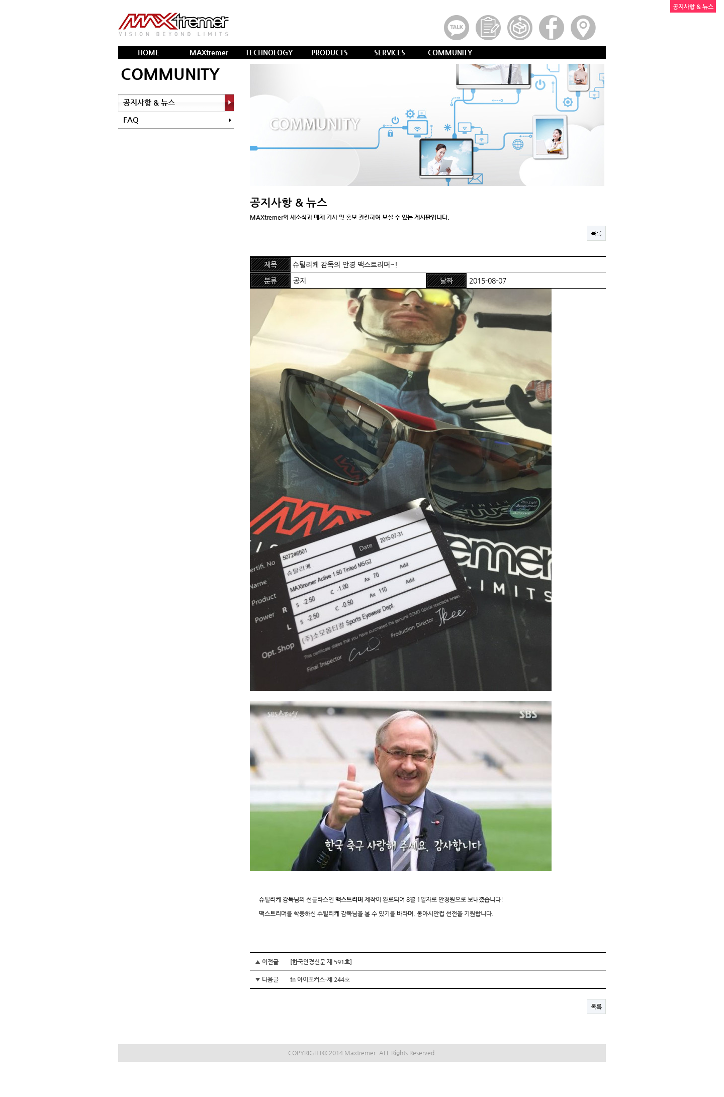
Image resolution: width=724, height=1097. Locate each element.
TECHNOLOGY (269, 52)
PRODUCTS (329, 52)
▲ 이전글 (303, 961)
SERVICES (389, 52)
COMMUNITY (450, 52)
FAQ (131, 119)
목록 (596, 233)
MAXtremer (209, 52)
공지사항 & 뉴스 (149, 102)
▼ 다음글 (302, 979)
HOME (148, 52)
